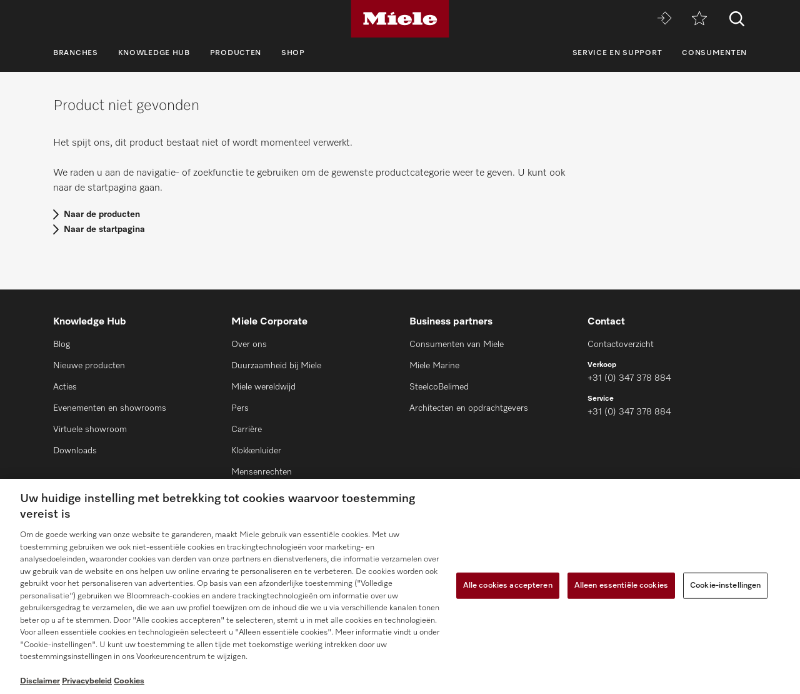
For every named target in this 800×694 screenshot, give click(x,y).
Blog (61, 344)
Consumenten (714, 53)
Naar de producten (102, 214)
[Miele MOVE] (664, 19)
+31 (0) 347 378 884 (629, 378)
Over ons (249, 344)
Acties (65, 387)
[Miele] (400, 19)
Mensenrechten (261, 472)
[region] (400, 586)
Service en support (617, 53)
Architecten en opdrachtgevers (468, 408)
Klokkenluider (256, 450)
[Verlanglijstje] (699, 19)
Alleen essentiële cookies (621, 585)
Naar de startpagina (104, 229)
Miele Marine (434, 365)
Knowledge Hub (154, 53)
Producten (235, 53)
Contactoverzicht (621, 344)
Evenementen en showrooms (109, 408)
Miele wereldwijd (263, 387)
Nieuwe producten (89, 365)
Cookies (129, 681)
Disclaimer (40, 681)
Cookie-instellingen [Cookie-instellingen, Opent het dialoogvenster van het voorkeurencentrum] (725, 585)
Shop (293, 53)
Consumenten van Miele (456, 344)
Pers (240, 408)
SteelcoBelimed (439, 387)
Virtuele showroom (90, 429)
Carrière (246, 429)
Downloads (75, 450)
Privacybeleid (87, 681)
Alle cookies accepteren (507, 585)
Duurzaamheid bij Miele (276, 365)
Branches (75, 53)
